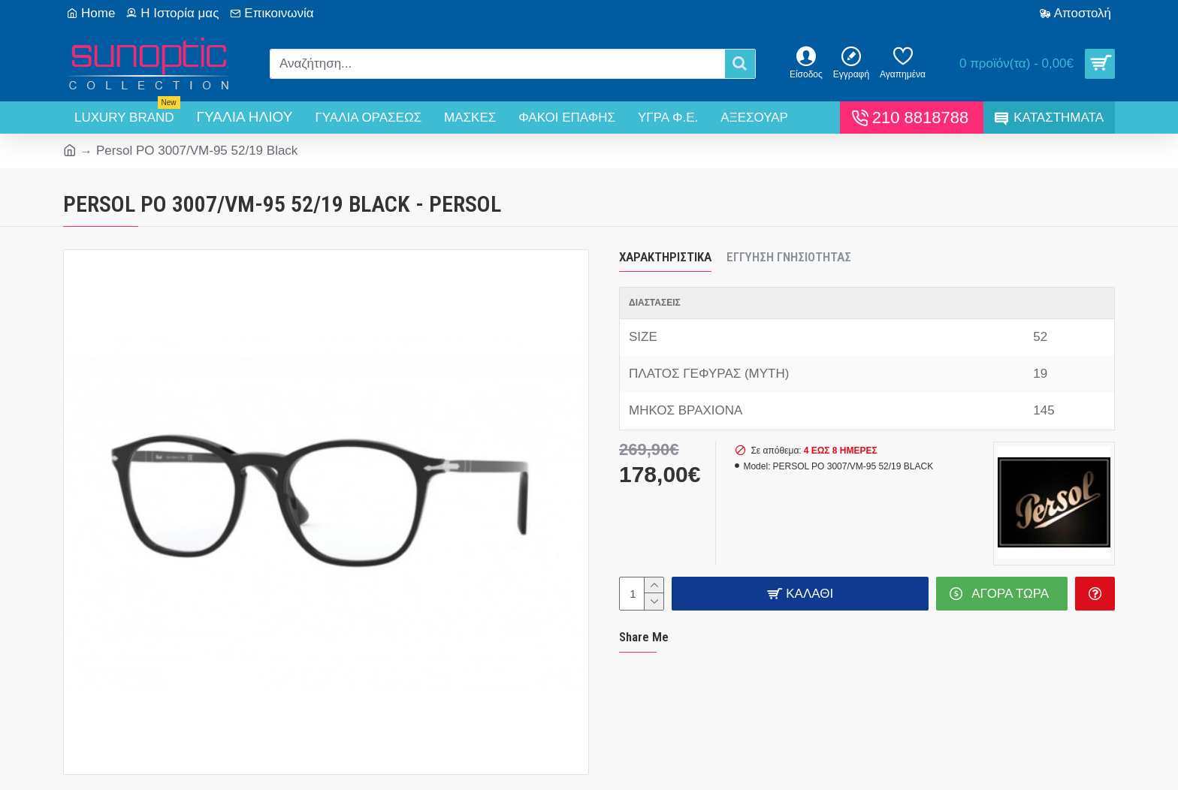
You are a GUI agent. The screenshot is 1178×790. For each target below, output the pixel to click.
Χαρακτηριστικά (665, 256)
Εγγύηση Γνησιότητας (788, 256)
